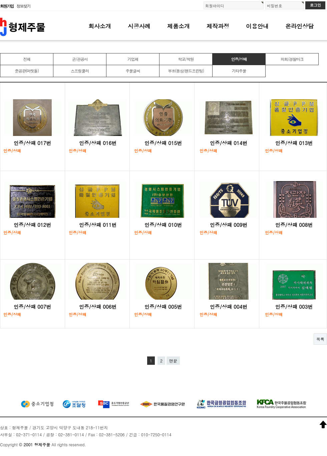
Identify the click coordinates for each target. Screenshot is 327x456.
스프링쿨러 (80, 70)
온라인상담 (299, 26)
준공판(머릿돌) (26, 70)
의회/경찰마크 (292, 59)
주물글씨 (132, 70)
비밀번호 (274, 5)
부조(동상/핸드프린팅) (186, 70)
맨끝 (173, 360)
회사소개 (99, 26)
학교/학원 (186, 59)
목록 (320, 339)
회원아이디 (214, 5)
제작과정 (218, 26)
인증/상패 (239, 59)
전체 (26, 59)
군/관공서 (79, 59)
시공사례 (139, 26)
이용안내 (257, 26)
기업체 (132, 59)
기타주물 (239, 70)
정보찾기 (23, 6)
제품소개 (178, 26)
